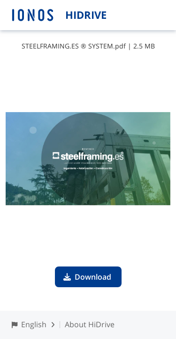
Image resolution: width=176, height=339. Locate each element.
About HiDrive (90, 324)
